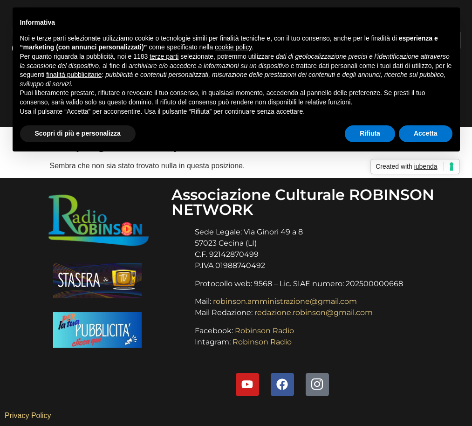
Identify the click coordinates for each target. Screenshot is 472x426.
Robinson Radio (264, 330)
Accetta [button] (426, 133)
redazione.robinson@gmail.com (313, 312)
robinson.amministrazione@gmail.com (285, 301)
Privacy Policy (28, 415)
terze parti (164, 56)
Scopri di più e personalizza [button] (78, 133)
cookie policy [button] (233, 47)
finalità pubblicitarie (74, 74)
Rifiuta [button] (370, 133)
